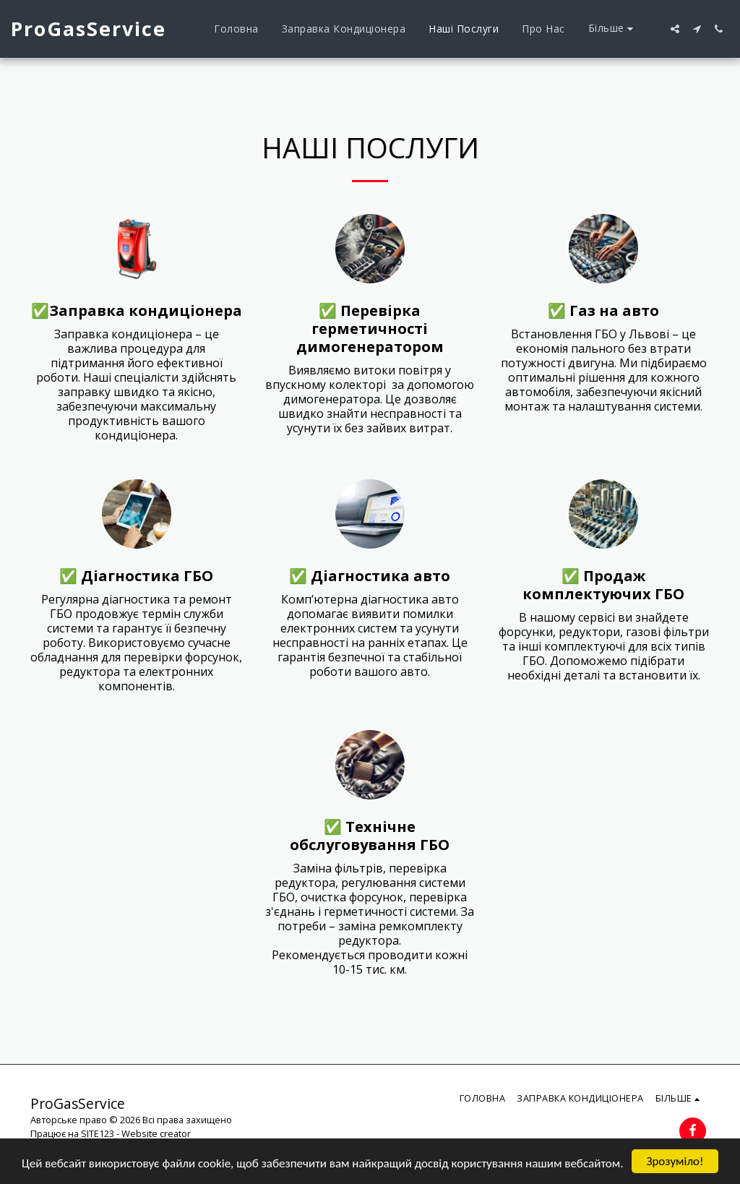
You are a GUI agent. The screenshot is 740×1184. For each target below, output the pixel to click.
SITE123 (97, 1133)
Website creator (156, 1133)
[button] (675, 29)
